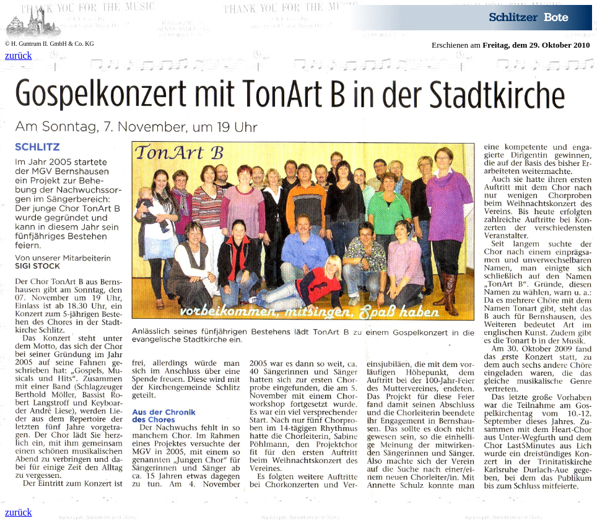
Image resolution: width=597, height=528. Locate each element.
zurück (18, 55)
